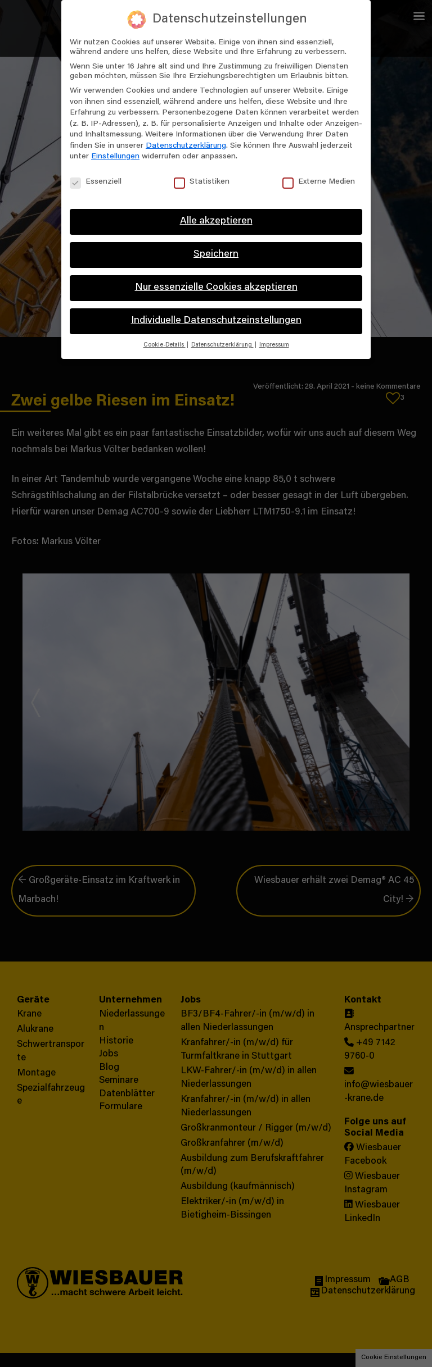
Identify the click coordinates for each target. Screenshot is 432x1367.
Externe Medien (318, 182)
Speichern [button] (216, 254)
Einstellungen (115, 157)
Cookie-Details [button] (164, 345)
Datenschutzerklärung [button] (222, 345)
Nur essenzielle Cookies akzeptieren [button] (216, 287)
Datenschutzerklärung (186, 146)
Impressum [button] (274, 345)
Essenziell (96, 182)
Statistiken (202, 182)
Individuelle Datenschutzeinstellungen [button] (216, 321)
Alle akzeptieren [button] (216, 221)
